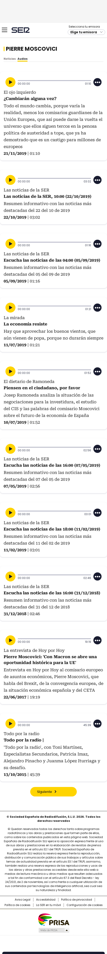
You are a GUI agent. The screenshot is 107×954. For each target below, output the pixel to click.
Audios (22, 59)
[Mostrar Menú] (4, 29)
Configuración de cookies (85, 905)
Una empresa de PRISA (53, 919)
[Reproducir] (10, 82)
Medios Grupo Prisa (53, 930)
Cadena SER (21, 30)
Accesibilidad (45, 899)
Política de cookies (17, 905)
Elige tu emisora (83, 32)
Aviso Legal (22, 899)
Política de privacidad (76, 899)
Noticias (10, 59)
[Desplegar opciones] (97, 82)
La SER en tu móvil (48, 905)
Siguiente (44, 792)
